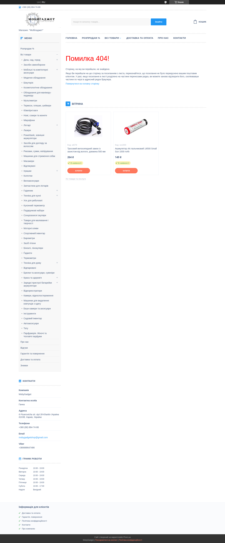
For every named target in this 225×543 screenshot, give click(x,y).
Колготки (28, 176)
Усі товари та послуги (76, 179)
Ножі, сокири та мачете (35, 115)
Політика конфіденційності (34, 521)
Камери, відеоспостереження (38, 295)
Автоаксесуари (31, 323)
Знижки (24, 365)
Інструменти (30, 313)
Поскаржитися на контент (106, 540)
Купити (78, 171)
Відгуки (24, 348)
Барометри (29, 238)
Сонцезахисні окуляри (35, 215)
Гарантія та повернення (32, 353)
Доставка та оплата (30, 359)
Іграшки (27, 171)
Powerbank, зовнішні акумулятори (34, 137)
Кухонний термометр (34, 205)
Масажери (29, 161)
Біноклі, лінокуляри (33, 248)
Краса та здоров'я (33, 278)
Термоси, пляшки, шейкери (37, 105)
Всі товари (25, 54)
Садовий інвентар (33, 318)
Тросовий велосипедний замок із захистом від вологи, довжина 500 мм (86, 150)
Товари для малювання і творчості (36, 222)
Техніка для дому (32, 263)
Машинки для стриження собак (39, 156)
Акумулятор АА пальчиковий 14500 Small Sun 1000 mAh (136, 150)
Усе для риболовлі (33, 200)
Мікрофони (29, 120)
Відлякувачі (29, 166)
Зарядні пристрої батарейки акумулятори (38, 284)
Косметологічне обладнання (38, 87)
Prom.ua (127, 537)
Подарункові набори (34, 210)
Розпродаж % (27, 48)
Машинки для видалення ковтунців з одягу (36, 302)
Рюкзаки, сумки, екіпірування (38, 151)
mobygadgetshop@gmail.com (33, 437)
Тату (26, 328)
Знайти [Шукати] (158, 22)
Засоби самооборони (34, 64)
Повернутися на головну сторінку (82, 83)
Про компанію (28, 529)
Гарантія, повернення (32, 517)
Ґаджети (28, 253)
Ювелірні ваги (31, 110)
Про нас (24, 342)
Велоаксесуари (31, 181)
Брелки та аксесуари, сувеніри (39, 273)
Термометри (30, 258)
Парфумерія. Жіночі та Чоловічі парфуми (35, 335)
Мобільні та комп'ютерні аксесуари (36, 71)
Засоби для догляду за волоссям (35, 144)
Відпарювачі (30, 268)
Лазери (27, 130)
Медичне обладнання (34, 77)
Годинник (28, 190)
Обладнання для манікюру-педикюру (37, 94)
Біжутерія (28, 82)
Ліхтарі (27, 125)
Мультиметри (30, 100)
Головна (71, 38)
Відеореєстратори (33, 290)
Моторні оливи (31, 228)
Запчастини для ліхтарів (36, 186)
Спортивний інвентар (34, 233)
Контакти (179, 38)
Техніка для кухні (32, 195)
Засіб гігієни (30, 243)
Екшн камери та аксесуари (37, 308)
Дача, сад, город (32, 60)
